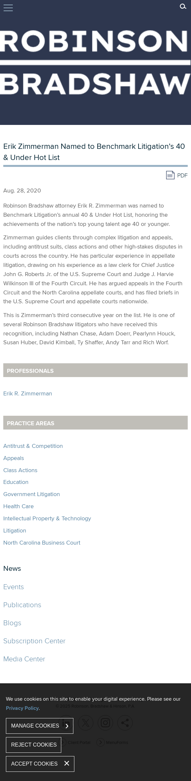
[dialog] (95, 732)
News (12, 568)
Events (13, 586)
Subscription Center (34, 640)
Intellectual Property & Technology (47, 518)
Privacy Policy (22, 708)
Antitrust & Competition (33, 446)
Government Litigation (31, 494)
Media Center (24, 658)
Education (16, 482)
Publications (22, 604)
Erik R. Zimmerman (27, 393)
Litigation (14, 530)
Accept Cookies (34, 764)
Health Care (18, 506)
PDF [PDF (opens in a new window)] (182, 175)
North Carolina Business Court (41, 542)
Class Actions (20, 470)
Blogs (12, 622)
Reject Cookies (34, 745)
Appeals (13, 458)
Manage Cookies (35, 726)
